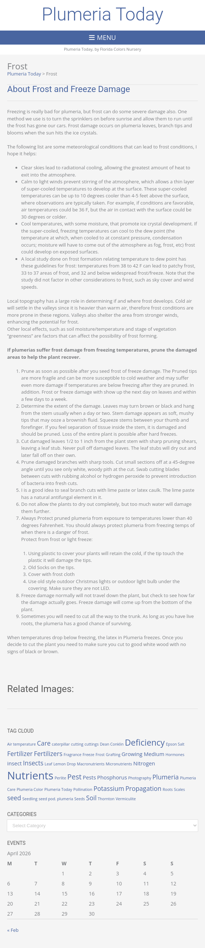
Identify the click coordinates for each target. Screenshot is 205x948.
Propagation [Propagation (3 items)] (143, 788)
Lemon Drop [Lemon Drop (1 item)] (64, 763)
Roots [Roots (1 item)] (168, 789)
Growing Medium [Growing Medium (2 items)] (143, 753)
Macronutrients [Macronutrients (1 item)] (90, 763)
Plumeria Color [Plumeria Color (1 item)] (30, 789)
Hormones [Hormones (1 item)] (175, 754)
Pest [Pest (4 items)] (74, 777)
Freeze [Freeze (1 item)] (88, 754)
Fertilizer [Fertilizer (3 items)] (20, 753)
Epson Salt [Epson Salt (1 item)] (175, 744)
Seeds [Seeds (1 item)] (79, 798)
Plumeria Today (102, 14)
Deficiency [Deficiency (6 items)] (145, 742)
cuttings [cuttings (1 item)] (91, 744)
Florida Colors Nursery (120, 49)
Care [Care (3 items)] (44, 743)
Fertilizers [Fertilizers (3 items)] (48, 753)
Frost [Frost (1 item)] (99, 754)
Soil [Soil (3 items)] (91, 797)
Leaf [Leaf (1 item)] (48, 763)
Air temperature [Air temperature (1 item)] (21, 744)
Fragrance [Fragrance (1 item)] (72, 754)
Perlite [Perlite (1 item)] (60, 777)
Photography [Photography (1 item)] (139, 777)
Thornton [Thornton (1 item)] (106, 798)
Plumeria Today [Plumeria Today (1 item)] (58, 789)
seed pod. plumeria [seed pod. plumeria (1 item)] (56, 798)
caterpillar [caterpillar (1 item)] (61, 744)
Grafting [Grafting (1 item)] (113, 754)
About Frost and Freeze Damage (68, 89)
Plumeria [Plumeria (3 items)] (166, 777)
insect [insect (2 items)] (14, 763)
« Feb (13, 930)
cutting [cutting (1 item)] (77, 744)
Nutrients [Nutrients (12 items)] (30, 775)
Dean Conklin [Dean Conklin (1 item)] (112, 744)
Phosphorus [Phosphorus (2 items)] (112, 777)
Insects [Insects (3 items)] (33, 763)
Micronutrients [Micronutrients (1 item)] (119, 763)
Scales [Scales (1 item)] (179, 789)
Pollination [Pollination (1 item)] (82, 789)
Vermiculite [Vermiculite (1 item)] (126, 798)
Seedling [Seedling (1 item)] (29, 798)
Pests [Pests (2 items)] (89, 777)
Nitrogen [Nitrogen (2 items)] (144, 763)
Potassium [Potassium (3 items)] (108, 788)
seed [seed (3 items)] (14, 797)
